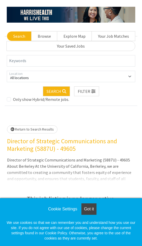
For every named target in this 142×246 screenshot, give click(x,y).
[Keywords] (71, 61)
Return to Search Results (32, 129)
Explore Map (74, 36)
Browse (44, 36)
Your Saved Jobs (71, 46)
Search (19, 36)
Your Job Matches (113, 36)
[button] (86, 91)
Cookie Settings (62, 209)
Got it (89, 209)
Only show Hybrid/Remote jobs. (41, 99)
